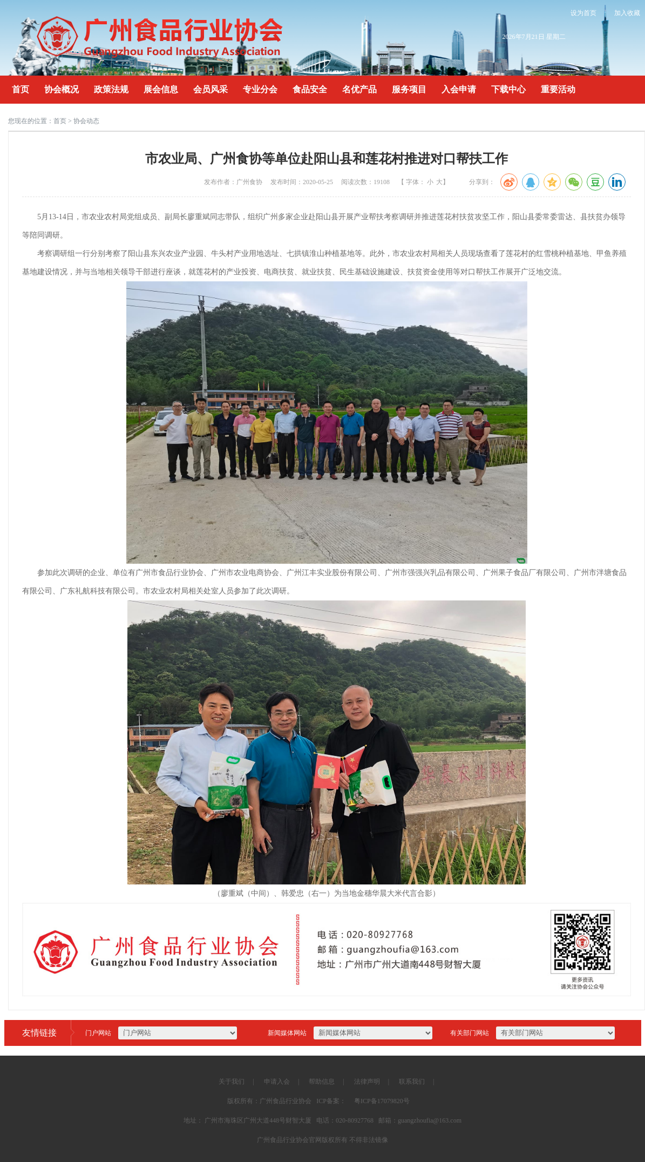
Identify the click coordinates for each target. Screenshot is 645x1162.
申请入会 (277, 1081)
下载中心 (508, 89)
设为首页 (583, 13)
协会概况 (61, 89)
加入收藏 (627, 13)
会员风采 (210, 89)
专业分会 (260, 89)
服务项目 (409, 89)
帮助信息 (322, 1081)
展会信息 (161, 89)
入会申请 (459, 89)
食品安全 (310, 89)
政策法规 (111, 89)
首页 (20, 89)
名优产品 (359, 89)
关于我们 (232, 1081)
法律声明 (367, 1081)
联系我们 (412, 1081)
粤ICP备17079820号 (382, 1101)
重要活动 (558, 89)
